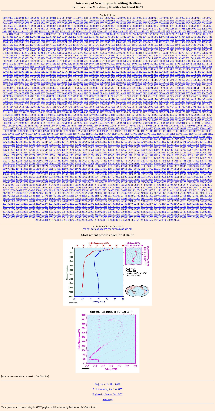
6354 (64, 88)
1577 (80, 42)
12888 (71, 158)
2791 (37, 55)
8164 (128, 112)
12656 (124, 150)
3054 (198, 55)
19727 (39, 179)
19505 (124, 177)
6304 (161, 85)
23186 (183, 212)
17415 (71, 160)
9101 (48, 123)
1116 (25, 31)
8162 (118, 112)
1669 (59, 45)
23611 (71, 217)
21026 (131, 190)
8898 (172, 120)
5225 (102, 71)
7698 (155, 107)
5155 (182, 66)
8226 (161, 115)
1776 (129, 47)
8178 (182, 112)
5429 (129, 80)
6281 (102, 85)
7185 (64, 98)
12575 (183, 144)
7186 (69, 98)
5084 (75, 63)
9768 (203, 125)
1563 (5, 42)
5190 (155, 69)
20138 (143, 182)
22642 (84, 206)
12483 (45, 144)
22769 (39, 209)
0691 (37, 26)
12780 (65, 155)
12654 (111, 150)
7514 (172, 101)
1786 (182, 47)
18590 (65, 168)
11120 (25, 136)
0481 (5, 23)
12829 (6, 158)
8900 (182, 120)
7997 (86, 109)
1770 (118, 47)
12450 (84, 142)
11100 (140, 133)
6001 (209, 80)
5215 (53, 71)
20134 (117, 182)
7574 (75, 104)
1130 (99, 31)
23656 (78, 217)
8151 (102, 112)
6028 (91, 82)
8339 (43, 117)
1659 (43, 45)
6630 (37, 90)
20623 (130, 187)
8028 (123, 109)
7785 (188, 107)
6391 (134, 88)
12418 (170, 139)
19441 (98, 177)
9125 (53, 123)
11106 (179, 133)
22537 (6, 206)
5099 (145, 63)
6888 (64, 93)
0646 (193, 23)
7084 (48, 96)
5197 (193, 69)
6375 (112, 88)
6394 (150, 88)
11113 (6, 136)
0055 (198, 18)
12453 (104, 142)
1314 (5, 36)
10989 (46, 131)
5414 (59, 80)
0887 (75, 28)
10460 (98, 128)
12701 (176, 150)
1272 (133, 34)
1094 (4, 31)
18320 (104, 166)
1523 (155, 39)
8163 (123, 112)
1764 (86, 47)
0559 (48, 23)
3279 (16, 58)
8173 (161, 112)
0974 (112, 28)
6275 (69, 85)
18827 (58, 171)
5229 (123, 71)
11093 (102, 133)
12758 (196, 152)
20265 (39, 185)
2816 (107, 55)
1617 (161, 42)
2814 (96, 55)
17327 (12, 160)
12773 (25, 155)
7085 (54, 96)
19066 (12, 174)
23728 (104, 217)
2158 (107, 50)
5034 (43, 61)
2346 (166, 53)
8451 (204, 117)
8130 (48, 112)
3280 (21, 58)
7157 (198, 96)
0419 (123, 20)
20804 (13, 190)
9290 (118, 123)
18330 (124, 166)
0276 (80, 20)
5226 (107, 71)
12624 (124, 147)
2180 (5, 53)
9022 (209, 120)
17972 (98, 163)
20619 (117, 187)
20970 (98, 190)
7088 (64, 96)
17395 (65, 160)
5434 (139, 80)
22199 (157, 201)
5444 (150, 80)
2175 (193, 50)
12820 (157, 155)
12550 (144, 144)
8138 (59, 112)
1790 (204, 47)
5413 (53, 80)
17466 (117, 160)
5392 (188, 77)
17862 (52, 163)
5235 (155, 71)
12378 (182, 136)
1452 (26, 39)
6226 (37, 85)
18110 (6, 166)
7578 (86, 104)
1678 (102, 45)
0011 (53, 18)
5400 (10, 80)
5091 (113, 63)
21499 (196, 193)
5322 (26, 77)
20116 (97, 182)
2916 (182, 55)
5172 (64, 69)
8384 (102, 117)
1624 (193, 42)
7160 (5, 98)
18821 (45, 171)
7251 (166, 98)
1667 (48, 45)
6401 (172, 88)
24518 (130, 220)
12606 (6, 147)
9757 (155, 125)
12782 (78, 155)
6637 (69, 90)
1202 (80, 34)
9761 (171, 125)
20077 (45, 182)
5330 (69, 77)
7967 (69, 109)
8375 (69, 117)
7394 (75, 101)
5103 (166, 63)
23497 (170, 214)
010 (126, 229)
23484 (150, 214)
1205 (96, 34)
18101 (209, 163)
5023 (193, 58)
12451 (91, 142)
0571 (91, 23)
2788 (21, 55)
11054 (183, 131)
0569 (80, 23)
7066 (198, 93)
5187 (139, 69)
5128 (80, 66)
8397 (145, 117)
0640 (161, 23)
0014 (69, 18)
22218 (183, 201)
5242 (193, 71)
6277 (80, 85)
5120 (37, 66)
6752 (155, 90)
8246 (182, 115)
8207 (91, 115)
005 (105, 229)
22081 (71, 201)
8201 (64, 115)
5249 (21, 74)
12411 (130, 139)
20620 (124, 187)
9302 (155, 123)
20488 (163, 185)
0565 (59, 23)
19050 (196, 171)
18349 (137, 166)
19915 (124, 179)
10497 (176, 128)
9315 (198, 123)
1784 (172, 47)
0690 (32, 26)
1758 (53, 47)
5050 (118, 61)
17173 (150, 158)
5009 (123, 58)
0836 (150, 26)
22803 (71, 209)
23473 (130, 214)
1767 (102, 47)
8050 (139, 109)
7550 (5, 104)
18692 (137, 168)
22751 (6, 209)
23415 (84, 214)
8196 (37, 115)
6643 (102, 90)
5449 (177, 80)
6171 (188, 82)
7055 (188, 93)
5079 (48, 63)
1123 (62, 31)
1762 (75, 47)
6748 (134, 90)
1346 (139, 36)
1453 (32, 39)
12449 (78, 142)
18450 (209, 166)
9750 (133, 125)
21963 (183, 198)
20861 (39, 190)
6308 (182, 85)
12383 (6, 139)
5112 (209, 63)
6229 (53, 85)
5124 (58, 66)
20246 (25, 185)
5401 (16, 80)
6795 (204, 90)
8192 (21, 115)
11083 (50, 133)
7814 (204, 107)
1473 (48, 39)
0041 (172, 18)
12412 (137, 139)
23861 (203, 217)
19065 (6, 174)
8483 (64, 120)
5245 (209, 71)
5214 (48, 71)
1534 (182, 39)
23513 (183, 214)
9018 (204, 120)
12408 (111, 139)
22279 (58, 204)
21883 (91, 198)
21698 (98, 195)
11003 (111, 131)
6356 (75, 88)
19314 (203, 174)
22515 (196, 204)
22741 (196, 206)
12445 (52, 142)
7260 (198, 98)
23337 (25, 214)
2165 (139, 50)
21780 (137, 195)
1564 (10, 42)
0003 (16, 18)
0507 (16, 23)
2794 (48, 55)
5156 (187, 66)
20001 (176, 179)
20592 (78, 187)
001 (88, 229)
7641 (53, 107)
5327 (53, 77)
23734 (111, 217)
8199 (53, 115)
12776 (45, 155)
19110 (71, 174)
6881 (32, 93)
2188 (32, 53)
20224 (6, 185)
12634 (190, 147)
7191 (96, 98)
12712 (6, 152)
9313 (193, 123)
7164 (16, 98)
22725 (170, 206)
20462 (157, 185)
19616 (190, 177)
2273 (86, 53)
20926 (72, 190)
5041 (80, 61)
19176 (124, 174)
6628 (26, 90)
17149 (130, 158)
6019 (43, 82)
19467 (117, 177)
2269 (64, 53)
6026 (80, 82)
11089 (76, 133)
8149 (96, 112)
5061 (166, 61)
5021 (188, 58)
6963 (145, 93)
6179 (198, 82)
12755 (183, 152)
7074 (5, 96)
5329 (64, 77)
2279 (118, 53)
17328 (19, 160)
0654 (16, 26)
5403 (26, 80)
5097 (140, 63)
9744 (123, 125)
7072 (209, 93)
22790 (65, 209)
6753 (161, 90)
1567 (26, 42)
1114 (15, 31)
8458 (209, 117)
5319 (10, 77)
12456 (124, 142)
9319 (209, 123)
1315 (10, 36)
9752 (139, 125)
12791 (130, 155)
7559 (37, 104)
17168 (144, 158)
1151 (131, 31)
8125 (26, 112)
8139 (64, 112)
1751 (16, 47)
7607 (188, 104)
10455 (78, 128)
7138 (134, 96)
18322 (117, 166)
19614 (183, 177)
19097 (58, 174)
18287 (71, 166)
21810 (163, 195)
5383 (145, 77)
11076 (37, 133)
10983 (6, 131)
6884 (48, 93)
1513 (102, 39)
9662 (90, 125)
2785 (5, 55)
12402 (84, 139)
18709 (150, 168)
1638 (37, 45)
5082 (64, 63)
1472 (43, 39)
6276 (75, 85)
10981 (203, 128)
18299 (84, 166)
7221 (145, 98)
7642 (59, 107)
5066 (193, 61)
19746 (52, 179)
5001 (80, 58)
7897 (43, 109)
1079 (166, 28)
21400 (98, 193)
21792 (144, 195)
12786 (104, 155)
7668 (118, 107)
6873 (10, 93)
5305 (155, 74)
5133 (101, 66)
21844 (19, 198)
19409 (78, 177)
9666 (96, 125)
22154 (117, 201)
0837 (155, 26)
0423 (145, 20)
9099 (43, 123)
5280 (69, 74)
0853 (193, 26)
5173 (69, 69)
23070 (104, 212)
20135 (124, 182)
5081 (59, 63)
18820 (39, 171)
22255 (19, 204)
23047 (58, 212)
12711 (209, 150)
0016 (80, 18)
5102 (161, 63)
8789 (129, 120)
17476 (130, 160)
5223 (91, 71)
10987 (33, 131)
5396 (198, 77)
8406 (155, 117)
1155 (152, 31)
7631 (43, 107)
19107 (65, 174)
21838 (6, 198)
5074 (21, 63)
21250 (202, 190)
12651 (91, 150)
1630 (209, 42)
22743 (203, 206)
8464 (10, 120)
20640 (157, 187)
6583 (21, 90)
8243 (177, 115)
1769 (112, 47)
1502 (59, 39)
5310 (182, 74)
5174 (75, 69)
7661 (96, 107)
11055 (189, 131)
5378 (129, 77)
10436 (32, 128)
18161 (25, 166)
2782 (198, 53)
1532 (177, 39)
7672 (129, 107)
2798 (69, 55)
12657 (130, 150)
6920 (112, 93)
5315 (198, 74)
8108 (209, 109)
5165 (26, 69)
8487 (80, 120)
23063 (91, 212)
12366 (110, 136)
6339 (37, 88)
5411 (43, 80)
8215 (134, 115)
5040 (75, 61)
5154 (177, 66)
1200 (69, 34)
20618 (111, 187)
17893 (58, 163)
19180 (130, 174)
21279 (6, 193)
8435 (177, 117)
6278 (86, 85)
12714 (12, 152)
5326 (48, 77)
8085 (188, 109)
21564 (39, 195)
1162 (189, 31)
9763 (182, 125)
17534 (157, 160)
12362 (84, 136)
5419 (86, 80)
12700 (170, 150)
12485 (58, 144)
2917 (188, 55)
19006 (157, 171)
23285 (209, 212)
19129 (91, 174)
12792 (137, 155)
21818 (183, 195)
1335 (86, 36)
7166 (26, 98)
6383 (129, 88)
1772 (123, 47)
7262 (209, 98)
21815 (176, 195)
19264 (170, 174)
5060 (161, 61)
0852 (188, 26)
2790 (32, 55)
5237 (166, 71)
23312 (12, 214)
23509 (176, 214)
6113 (161, 82)
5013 (145, 58)
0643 (177, 23)
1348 (150, 36)
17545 (163, 160)
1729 (193, 45)
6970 (161, 93)
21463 (144, 193)
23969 (104, 220)
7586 (102, 104)
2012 (21, 50)
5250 (26, 74)
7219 (134, 98)
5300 (129, 74)
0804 (53, 26)
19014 (163, 171)
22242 (209, 201)
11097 (121, 133)
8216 (139, 115)
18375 (163, 166)
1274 (144, 34)
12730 (78, 152)
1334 (80, 36)
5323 (32, 77)
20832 (19, 190)
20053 (12, 182)
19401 (71, 177)
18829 (65, 171)
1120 (46, 31)
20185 (189, 182)
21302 (45, 193)
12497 (91, 144)
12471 (183, 142)
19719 (32, 179)
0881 (59, 28)
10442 (52, 128)
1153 (141, 31)
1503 (64, 39)
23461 (124, 214)
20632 (150, 187)
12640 (19, 150)
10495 (170, 128)
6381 (118, 88)
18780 (6, 171)
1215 (101, 34)
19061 (203, 171)
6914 (80, 93)
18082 (183, 163)
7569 (64, 104)
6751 (150, 90)
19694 (12, 179)
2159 (112, 50)
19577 (150, 177)
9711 (107, 125)
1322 (43, 36)
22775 (52, 209)
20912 (52, 190)
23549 (6, 217)
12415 (150, 139)
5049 (112, 61)
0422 (139, 20)
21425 (111, 193)
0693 (48, 26)
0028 (118, 18)
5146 (171, 66)
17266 (183, 158)
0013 (64, 18)
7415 (112, 101)
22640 (78, 206)
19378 (52, 177)
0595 (145, 23)
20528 (203, 185)
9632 (26, 125)
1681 (112, 45)
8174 (166, 112)
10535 (190, 128)
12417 (163, 139)
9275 (107, 123)
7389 (69, 101)
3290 (75, 58)
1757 (48, 47)
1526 (172, 39)
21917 (144, 198)
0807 (64, 26)
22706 (137, 206)
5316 (204, 74)
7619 (26, 107)
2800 (80, 55)
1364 (182, 36)
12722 (32, 152)
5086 (86, 63)
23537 (209, 214)
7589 (112, 104)
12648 (71, 150)
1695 (182, 45)
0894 (96, 28)
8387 (107, 117)
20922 (65, 190)
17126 (117, 158)
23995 (117, 220)
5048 (107, 61)
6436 (182, 88)
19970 (144, 179)
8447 (193, 117)
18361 (143, 166)
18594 (71, 168)
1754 (32, 47)
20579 (58, 187)
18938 (137, 171)
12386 (25, 139)
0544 (43, 23)
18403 (189, 166)
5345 (107, 77)
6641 (91, 90)
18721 (157, 168)
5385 (155, 77)
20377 (137, 185)
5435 (145, 80)
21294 (32, 193)
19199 (144, 174)
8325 (37, 117)
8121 (16, 112)
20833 (26, 190)
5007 (112, 58)
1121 (51, 31)
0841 (172, 26)
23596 (39, 217)
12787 (111, 155)
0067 (53, 20)
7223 (155, 98)
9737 (117, 125)
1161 (184, 31)
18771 (209, 168)
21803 (150, 195)
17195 (163, 158)
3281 (26, 58)
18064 (157, 163)
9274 (102, 123)
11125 (38, 136)
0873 (21, 28)
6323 (204, 85)
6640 (86, 90)
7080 (27, 96)
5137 (123, 66)
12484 (52, 144)
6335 (16, 88)
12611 (38, 147)
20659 (170, 187)
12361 (77, 136)
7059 (193, 93)
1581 (102, 42)
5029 (16, 61)
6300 (139, 85)
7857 (32, 109)
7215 (123, 98)
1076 (150, 28)
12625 (130, 147)
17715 (19, 163)
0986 (129, 28)
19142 (104, 174)
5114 (11, 66)
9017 (198, 120)
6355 (69, 88)
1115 (20, 31)
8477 (43, 120)
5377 (123, 77)
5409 (32, 80)
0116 (69, 20)
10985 (20, 131)
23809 (170, 217)
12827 (203, 155)
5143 (155, 66)
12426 (209, 139)
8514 (123, 120)
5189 (150, 69)
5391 (182, 77)
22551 (12, 206)
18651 (111, 168)
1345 (134, 36)
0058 (5, 20)
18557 (52, 168)
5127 (75, 66)
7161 (10, 98)
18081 (176, 163)
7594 (123, 104)
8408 (161, 117)
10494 (163, 128)
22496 (176, 204)
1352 (172, 36)
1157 (162, 31)
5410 (37, 80)
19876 (111, 179)
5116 (21, 66)
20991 (118, 190)
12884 (52, 158)
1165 (205, 31)
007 (114, 229)
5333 (86, 77)
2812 (86, 55)
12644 (45, 150)
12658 (137, 150)
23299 (6, 214)
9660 (85, 125)
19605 (176, 177)
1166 (210, 31)
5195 (182, 69)
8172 (155, 112)
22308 (78, 204)
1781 (155, 47)
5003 (91, 58)
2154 (86, 50)
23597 (45, 217)
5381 (139, 77)
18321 (111, 166)
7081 (32, 96)
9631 (21, 125)
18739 (176, 168)
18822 (52, 171)
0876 (37, 28)
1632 (10, 45)
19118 (78, 174)
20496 (176, 185)
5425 (118, 80)
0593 (134, 23)
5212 (37, 71)
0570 (86, 23)
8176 (177, 112)
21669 (71, 195)
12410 (124, 139)
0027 (112, 18)
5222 (86, 71)
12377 (176, 136)
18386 (170, 166)
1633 (16, 45)
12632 (176, 147)
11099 (134, 133)
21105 (150, 190)
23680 (84, 217)
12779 (58, 155)
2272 (80, 53)
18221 (45, 166)
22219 (190, 201)
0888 (80, 28)
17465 (111, 160)
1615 (150, 42)
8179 (188, 112)
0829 (112, 26)
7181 (43, 98)
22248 (12, 204)
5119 (32, 66)
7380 (53, 101)
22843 (111, 209)
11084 (56, 133)
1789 (198, 47)
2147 (48, 50)
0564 (53, 23)
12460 (150, 142)
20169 (176, 182)
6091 (97, 82)
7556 (21, 104)
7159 (209, 96)
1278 (166, 34)
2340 (134, 53)
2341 (139, 53)
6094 (113, 82)
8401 (150, 117)
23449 (104, 214)
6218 (209, 82)
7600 (155, 104)
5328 (59, 77)
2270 (69, 53)
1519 (134, 39)
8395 (139, 117)
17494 (137, 160)
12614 (58, 147)
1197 (53, 34)
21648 (52, 195)
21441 (130, 193)
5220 (75, 71)
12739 (104, 152)
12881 (32, 158)
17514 (144, 160)
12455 (117, 142)
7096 (91, 96)
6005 (11, 82)
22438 (117, 204)
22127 (104, 201)
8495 (86, 120)
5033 (37, 61)
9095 (32, 123)
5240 (182, 71)
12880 (25, 158)
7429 (134, 101)
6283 (112, 85)
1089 (188, 28)
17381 (52, 160)
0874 (26, 28)
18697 (144, 168)
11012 (131, 131)
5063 (177, 61)
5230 (129, 71)
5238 (172, 71)
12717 (25, 152)
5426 (123, 80)
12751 (163, 152)
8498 (96, 120)
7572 (69, 104)
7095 (86, 96)
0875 (32, 28)
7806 (198, 107)
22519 (203, 204)
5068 (204, 61)
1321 (37, 36)
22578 (45, 206)
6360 (96, 88)
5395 (193, 77)
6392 (139, 88)
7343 (16, 101)
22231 (196, 201)
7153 (177, 96)
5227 (112, 71)
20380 (144, 185)
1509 (80, 39)
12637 (209, 147)
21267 (209, 190)
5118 (26, 66)
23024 (39, 212)
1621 (177, 42)
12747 (137, 152)
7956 (64, 109)
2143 (26, 50)
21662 (58, 195)
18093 (190, 163)
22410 (111, 204)
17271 (196, 158)
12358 (64, 136)
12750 (157, 152)
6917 (96, 93)
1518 (129, 39)
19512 (130, 177)
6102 (150, 82)
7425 (123, 101)
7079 (21, 96)
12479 (19, 144)
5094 (129, 63)
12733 (84, 152)
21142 (176, 190)
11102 (153, 133)
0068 (59, 20)
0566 (64, 23)
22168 (130, 201)
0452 (155, 20)
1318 (26, 36)
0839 (161, 26)
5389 (172, 77)
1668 (53, 45)
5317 (209, 74)
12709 (203, 150)
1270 (123, 34)
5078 (43, 63)
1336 (91, 36)
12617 (78, 147)
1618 (166, 42)
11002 (105, 131)
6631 (43, 90)
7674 (134, 107)
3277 (5, 58)
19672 (6, 179)
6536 (5, 90)
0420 (129, 20)
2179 (209, 50)
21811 (170, 195)
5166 (32, 69)
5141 (144, 66)
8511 (118, 120)
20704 (203, 187)
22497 (183, 204)
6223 (21, 85)
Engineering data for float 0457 (108, 394)
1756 (43, 47)
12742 (117, 152)
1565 (16, 42)
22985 (25, 212)
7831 (209, 107)
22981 (19, 212)
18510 (32, 168)
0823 (91, 26)
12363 (90, 136)
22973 (12, 212)
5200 (209, 69)
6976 (177, 93)
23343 (32, 214)
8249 (188, 115)
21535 (25, 195)
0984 (123, 28)
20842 (32, 190)
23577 (25, 217)
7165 (21, 98)
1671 (69, 45)
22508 (190, 204)
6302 (150, 85)
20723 (209, 187)
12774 (32, 155)
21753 (124, 195)
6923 (129, 93)
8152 (107, 112)
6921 (118, 93)
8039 (129, 109)
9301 (150, 123)
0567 (69, 23)
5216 (59, 71)
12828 (209, 155)
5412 (48, 80)
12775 (39, 155)
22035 (25, 201)
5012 (139, 58)
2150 (64, 50)
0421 (134, 20)
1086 (172, 28)
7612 (209, 104)
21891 (111, 198)
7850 (26, 109)
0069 (64, 20)
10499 (183, 128)
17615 (203, 160)
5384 (150, 77)
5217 (64, 71)
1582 (107, 42)
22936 (176, 209)
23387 (58, 214)
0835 (145, 26)
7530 (182, 101)
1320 (32, 36)
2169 (161, 50)
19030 (183, 171)
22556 (32, 206)
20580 (65, 187)
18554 (45, 168)
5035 (48, 61)
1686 (139, 45)
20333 (91, 185)
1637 (32, 45)
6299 (134, 85)
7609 (193, 104)
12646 (58, 150)
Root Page (107, 399)
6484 (193, 88)
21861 (45, 198)
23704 (91, 217)
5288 (107, 74)
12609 (25, 147)
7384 (64, 101)
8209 (102, 115)
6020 (48, 82)
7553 (16, 104)
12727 (58, 152)
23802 (157, 217)
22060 (45, 201)
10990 (52, 131)
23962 (98, 220)
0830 (118, 26)
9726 (112, 125)
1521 (145, 39)
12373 (156, 136)
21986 (6, 201)
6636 (64, 90)
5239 (177, 71)
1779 (145, 47)
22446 (130, 204)
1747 (204, 45)
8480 (48, 120)
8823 (150, 120)
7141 (150, 96)
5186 (134, 69)
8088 (198, 109)
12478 (12, 144)
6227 (43, 85)
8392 (123, 117)
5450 (182, 80)
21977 (203, 198)
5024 (198, 58)
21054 (137, 190)
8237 (172, 115)
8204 (75, 115)
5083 (70, 63)
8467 (16, 120)
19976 (150, 179)
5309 (177, 74)
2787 (16, 55)
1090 (193, 28)
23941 (65, 220)
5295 (112, 74)
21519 (6, 195)
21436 (124, 193)
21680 (91, 195)
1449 (10, 39)
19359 (39, 177)
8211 (112, 115)
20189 (196, 182)
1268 (117, 34)
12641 (25, 150)
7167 (32, 98)
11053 (176, 131)
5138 (128, 66)
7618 (21, 107)
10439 (45, 128)
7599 (150, 104)
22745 (209, 206)
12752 (170, 152)
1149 (120, 31)
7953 (59, 109)
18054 (150, 163)
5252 (37, 74)
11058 (202, 131)
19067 (19, 174)
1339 (107, 36)
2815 (102, 55)
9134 (59, 123)
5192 (166, 69)
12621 (104, 147)
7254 (182, 98)
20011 (189, 179)
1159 (173, 31)
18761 (196, 168)
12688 (150, 150)
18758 (190, 168)
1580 (96, 42)
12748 (144, 152)
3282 (32, 58)
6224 (26, 85)
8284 (21, 117)
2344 (155, 53)
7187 (75, 98)
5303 (145, 74)
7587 (107, 104)
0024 (102, 18)
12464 (170, 142)
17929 (78, 163)
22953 (183, 209)
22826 (91, 209)
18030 (130, 163)
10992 (66, 131)
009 (122, 229)
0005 (26, 18)
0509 (26, 23)
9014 (193, 120)
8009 (102, 109)
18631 (98, 168)
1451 (21, 39)
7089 (70, 96)
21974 (196, 198)
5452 (193, 80)
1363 (177, 36)
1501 (53, 39)
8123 (21, 112)
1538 (204, 39)
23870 (39, 220)
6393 (145, 88)
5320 (16, 77)
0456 (177, 20)
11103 (160, 133)
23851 (183, 217)
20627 (137, 187)
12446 (58, 142)
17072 (104, 158)
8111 (5, 112)
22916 (157, 209)
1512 (96, 39)
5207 (10, 71)
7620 (32, 107)
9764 (187, 125)
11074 (30, 133)
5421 (96, 80)
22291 (65, 204)
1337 (96, 36)
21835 (209, 195)
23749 (124, 217)
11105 (172, 133)
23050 (71, 212)
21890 (104, 198)
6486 (204, 88)
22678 (111, 206)
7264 (10, 101)
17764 (32, 163)
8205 (80, 115)
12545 (130, 144)
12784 (91, 155)
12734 (91, 152)
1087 (177, 28)
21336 (58, 193)
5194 (177, 69)
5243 (198, 71)
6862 (209, 90)
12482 (39, 144)
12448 (71, 142)
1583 (112, 42)
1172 (32, 34)
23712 (98, 217)
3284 (43, 58)
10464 (117, 128)
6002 (5, 82)
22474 (150, 204)
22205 (163, 201)
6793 (193, 90)
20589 (71, 187)
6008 (16, 82)
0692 (43, 26)
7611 (204, 104)
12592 (190, 144)
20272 (52, 185)
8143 (75, 112)
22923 (163, 209)
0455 (172, 20)
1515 (112, 39)
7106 (107, 96)
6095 (118, 82)
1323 (48, 36)
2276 (102, 53)
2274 (91, 53)
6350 (48, 88)
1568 (32, 42)
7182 (48, 98)
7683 (145, 107)
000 (84, 229)
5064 (182, 61)
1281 (182, 34)
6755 (172, 90)
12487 (65, 144)
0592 (129, 23)
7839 (10, 109)
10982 (209, 128)
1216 (107, 34)
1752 (21, 47)
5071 (5, 63)
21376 (78, 193)
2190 (43, 53)
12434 (39, 142)
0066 (48, 20)
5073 (16, 63)
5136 (118, 66)
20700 (196, 187)
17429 (91, 160)
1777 (134, 47)
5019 (177, 58)
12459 (144, 142)
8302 (32, 117)
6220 (10, 85)
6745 (118, 90)
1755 (37, 47)
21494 (190, 193)
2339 (129, 53)
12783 (84, 155)
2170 (166, 50)
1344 (129, 36)
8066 (161, 109)
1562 (209, 39)
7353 (37, 101)
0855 (204, 26)
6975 (172, 93)
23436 (98, 214)
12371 (143, 136)
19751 (58, 179)
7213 (112, 98)
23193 (190, 212)
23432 (91, 214)
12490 (71, 144)
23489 (157, 214)
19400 (65, 177)
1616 (155, 42)
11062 (209, 131)
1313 (209, 34)
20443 (150, 185)
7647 (64, 107)
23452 (111, 214)
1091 (198, 28)
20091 (58, 182)
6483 (188, 88)
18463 (12, 168)
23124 (157, 212)
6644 (107, 90)
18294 (78, 166)
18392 (183, 166)
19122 (84, 174)
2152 (75, 50)
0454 (166, 20)
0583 (107, 23)
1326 (59, 36)
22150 (111, 201)
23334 (19, 214)
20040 (203, 179)
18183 (38, 166)
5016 (161, 58)
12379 (189, 136)
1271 (128, 34)
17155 (137, 158)
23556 (12, 217)
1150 (125, 31)
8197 (43, 115)
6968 (155, 93)
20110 (91, 182)
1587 (134, 42)
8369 (53, 117)
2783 (204, 53)
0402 (86, 20)
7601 (161, 104)
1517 (123, 39)
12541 (111, 144)
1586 (129, 42)
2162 (123, 50)
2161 (118, 50)
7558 (32, 104)
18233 (51, 166)
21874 (65, 198)
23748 (117, 217)
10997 (92, 131)
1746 (198, 45)
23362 (45, 214)
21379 (84, 193)
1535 (188, 39)
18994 (150, 171)
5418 (80, 80)
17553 (170, 160)
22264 (32, 204)
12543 (124, 144)
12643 (39, 150)
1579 (91, 42)
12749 (150, 152)
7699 (161, 107)
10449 (71, 128)
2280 (123, 53)
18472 (19, 168)
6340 (43, 88)
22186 (150, 201)
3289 (69, 58)
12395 (52, 139)
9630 (15, 125)
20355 (117, 185)
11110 (198, 133)
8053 (150, 109)
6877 (21, 93)
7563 (43, 104)
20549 (25, 187)
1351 (166, 36)
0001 (5, 18)
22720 (150, 206)
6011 (27, 82)
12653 (104, 150)
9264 (86, 123)
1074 (139, 28)
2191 (48, 53)
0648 (198, 23)
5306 (161, 74)
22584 (52, 206)
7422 (118, 101)
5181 (112, 69)
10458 (91, 128)
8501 (107, 120)
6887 (59, 93)
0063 (32, 20)
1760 (64, 47)
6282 (107, 85)
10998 (98, 131)
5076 (32, 63)
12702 (183, 150)
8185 (5, 115)
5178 (96, 69)
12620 (98, 147)
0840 (166, 26)
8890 (155, 120)
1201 (74, 34)
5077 (37, 63)
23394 (65, 214)
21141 (170, 190)
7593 (118, 104)
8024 (118, 109)
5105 (177, 63)
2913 (166, 55)
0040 (166, 18)
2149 (59, 50)
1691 (161, 45)
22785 (58, 209)
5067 (198, 61)
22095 (84, 201)
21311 (51, 193)
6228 (48, 85)
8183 (204, 112)
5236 (161, 71)
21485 (170, 193)
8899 (177, 120)
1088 (182, 28)
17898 (65, 163)
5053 (134, 61)
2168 (155, 50)
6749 (139, 90)
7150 (161, 96)
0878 (48, 28)
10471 (130, 128)
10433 (12, 128)
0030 (129, 18)
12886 (65, 158)
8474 (32, 120)
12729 (71, 152)
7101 (97, 96)
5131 (91, 66)
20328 (78, 185)
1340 (112, 36)
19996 (170, 179)
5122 (48, 66)
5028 (10, 61)
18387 (176, 166)
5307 (166, 74)
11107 (185, 133)
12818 (144, 155)
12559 (170, 144)
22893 (144, 209)
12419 (176, 139)
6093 (107, 82)
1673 (80, 45)
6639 (80, 90)
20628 (144, 187)
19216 (157, 174)
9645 (47, 125)
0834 (139, 26)
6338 (32, 88)
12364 (97, 136)
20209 (203, 182)
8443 (182, 117)
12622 (111, 147)
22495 (170, 204)
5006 (107, 58)
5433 (134, 80)
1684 (129, 45)
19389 (58, 177)
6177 (193, 82)
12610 (32, 147)
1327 (64, 36)
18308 (97, 166)
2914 (172, 55)
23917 (52, 220)
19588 (157, 177)
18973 (144, 171)
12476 (209, 142)
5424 (112, 80)
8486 (75, 120)
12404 (91, 139)
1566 (21, 42)
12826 (196, 155)
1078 (161, 28)
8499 (102, 120)
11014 (137, 131)
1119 (41, 31)
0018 (86, 18)
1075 (145, 28)
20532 (209, 185)
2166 (145, 50)
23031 (45, 212)
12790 (124, 155)
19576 (144, 177)
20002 (183, 179)
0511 (37, 23)
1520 (139, 39)
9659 (80, 125)
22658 (98, 206)
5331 (75, 77)
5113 (5, 66)
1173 (37, 34)
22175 (137, 201)
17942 (84, 163)
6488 (209, 88)
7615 (16, 107)
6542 (16, 90)
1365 (188, 36)
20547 (19, 187)
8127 (37, 112)
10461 (104, 128)
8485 (69, 120)
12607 (12, 147)
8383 (96, 117)
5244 (204, 71)
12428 (6, 142)
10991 (59, 131)
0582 (102, 23)
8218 (150, 115)
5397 (204, 77)
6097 (129, 82)
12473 (196, 142)
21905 (130, 198)
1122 (57, 31)
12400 (71, 139)
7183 (53, 98)
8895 (161, 120)
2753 (182, 53)
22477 (157, 204)
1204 (90, 34)
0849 (177, 26)
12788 (117, 155)
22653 (91, 206)
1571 (48, 42)
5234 (150, 71)
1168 (11, 34)
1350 (161, 36)
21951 (170, 198)
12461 (157, 142)
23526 (196, 214)
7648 (69, 107)
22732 (183, 206)
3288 (64, 58)
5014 (150, 58)
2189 (37, 53)
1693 (172, 45)
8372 (59, 117)
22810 (84, 209)
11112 (210, 133)
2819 (123, 55)
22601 (58, 206)
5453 (198, 80)
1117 (31, 31)
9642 (42, 125)
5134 (107, 66)
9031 (5, 123)
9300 (145, 123)
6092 (102, 82)
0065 (43, 20)
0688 (21, 26)
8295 (26, 117)
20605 (104, 187)
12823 (176, 155)
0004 (21, 18)
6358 (86, 88)
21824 (190, 195)
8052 (145, 109)
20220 (209, 182)
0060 (16, 20)
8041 (134, 109)
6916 (91, 93)
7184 (59, 98)
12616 (71, 147)
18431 (203, 166)
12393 (45, 139)
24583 (144, 220)
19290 (183, 174)
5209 (21, 71)
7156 (193, 96)
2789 (26, 55)
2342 (145, 53)
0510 (32, 23)
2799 (75, 55)
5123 (53, 66)
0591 (123, 23)
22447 (137, 204)
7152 (171, 96)
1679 (107, 45)
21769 (130, 195)
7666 (112, 107)
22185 (144, 201)
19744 (45, 179)
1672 (75, 45)
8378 (75, 117)
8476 (37, 120)
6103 (156, 82)
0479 (209, 20)
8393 (129, 117)
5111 (204, 63)
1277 (160, 34)
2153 (80, 50)
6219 (5, 85)
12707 (190, 150)
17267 (190, 158)
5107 (188, 63)
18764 (203, 168)
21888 (98, 198)
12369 (130, 136)
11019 (157, 131)
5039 (69, 61)
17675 (6, 163)
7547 (204, 101)
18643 (104, 168)
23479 (137, 214)
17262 (176, 158)
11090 (82, 133)
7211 (102, 98)
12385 (19, 139)
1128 (88, 31)
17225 (170, 158)
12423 (196, 139)
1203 (85, 34)
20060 (32, 182)
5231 (134, 71)
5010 (129, 58)
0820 (75, 26)
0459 (193, 20)
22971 (209, 209)
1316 (16, 36)
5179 (102, 69)
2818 (118, 55)
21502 (209, 193)
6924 (134, 93)
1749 (5, 47)
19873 (98, 179)
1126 (78, 31)
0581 (96, 23)
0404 (91, 20)
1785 (177, 47)
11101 (147, 133)
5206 (5, 71)
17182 (157, 158)
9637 (37, 125)
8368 (48, 117)
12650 (84, 150)
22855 (124, 209)
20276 (58, 185)
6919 (107, 93)
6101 (145, 82)
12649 (78, 150)
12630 (163, 147)
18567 (58, 168)
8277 (5, 117)
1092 (204, 28)
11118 (19, 136)
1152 (136, 31)
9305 (172, 123)
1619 (172, 42)
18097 (196, 163)
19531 (137, 177)
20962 (91, 190)
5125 (64, 66)
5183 (123, 69)
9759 (166, 125)
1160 (178, 31)
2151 (69, 50)
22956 (190, 209)
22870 (130, 209)
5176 (86, 69)
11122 (32, 136)
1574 (64, 42)
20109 (85, 182)
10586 (196, 128)
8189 (16, 115)
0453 (161, 20)
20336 (98, 185)
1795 (10, 50)
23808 (163, 217)
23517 (190, 214)
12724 (45, 152)
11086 (69, 133)
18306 (91, 166)
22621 (71, 206)
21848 (32, 198)
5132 (96, 66)
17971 (91, 163)
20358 (124, 185)
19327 (6, 177)
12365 (103, 136)
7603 (166, 104)
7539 (188, 101)
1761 (69, 47)
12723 (39, 152)
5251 (32, 74)
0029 (123, 18)
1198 (58, 34)
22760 (32, 209)
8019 (112, 109)
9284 (112, 123)
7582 (91, 104)
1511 (91, 39)
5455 (204, 80)
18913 (117, 171)
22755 (19, 209)
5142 (150, 66)
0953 (107, 28)
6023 (64, 82)
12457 (130, 142)
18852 (78, 171)
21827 (196, 195)
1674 (86, 45)
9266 (96, 123)
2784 (209, 53)
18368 (150, 166)
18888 (111, 171)
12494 (78, 144)
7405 (96, 101)
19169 (117, 174)
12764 (203, 152)
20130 (104, 182)
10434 (19, 128)
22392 (98, 204)
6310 (193, 85)
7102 (102, 96)
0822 (86, 26)
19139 (98, 174)
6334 (10, 88)
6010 (21, 82)
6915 (86, 93)
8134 (53, 112)
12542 (117, 144)
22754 (12, 209)
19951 (130, 179)
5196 (188, 69)
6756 (177, 90)
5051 (123, 61)
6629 (32, 90)
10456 (84, 128)
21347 (65, 193)
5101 (156, 63)
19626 (196, 177)
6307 (177, 85)
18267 (65, 166)
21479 (163, 193)
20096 (65, 182)
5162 (10, 69)
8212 (118, 115)
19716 (25, 179)
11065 (11, 133)
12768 (6, 155)
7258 (193, 98)
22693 (124, 206)
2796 (59, 55)
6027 (86, 82)
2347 (172, 53)
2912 (161, 55)
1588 (139, 42)
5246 (5, 74)
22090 (78, 201)
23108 (150, 212)
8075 (172, 109)
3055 (204, 55)
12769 (12, 155)
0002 (10, 18)
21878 (71, 198)
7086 (59, 96)
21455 (137, 193)
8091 (204, 109)
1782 (161, 47)
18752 (183, 168)
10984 (13, 131)
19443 (104, 177)
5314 (193, 74)
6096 (123, 82)
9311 (182, 123)
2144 (32, 50)
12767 (209, 152)
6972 (166, 93)
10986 (26, 131)
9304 (166, 123)
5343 (102, 77)
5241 (188, 71)
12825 (190, 155)
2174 (188, 50)
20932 (78, 190)
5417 (75, 80)
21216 (196, 190)
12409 (117, 139)
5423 (107, 80)
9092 (21, 123)
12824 (183, 155)
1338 (102, 36)
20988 (111, 190)
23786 (150, 217)
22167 (124, 201)
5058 (155, 61)
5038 (64, 61)
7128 (128, 96)
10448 (65, 128)
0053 (188, 18)
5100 (150, 63)
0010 (48, 18)
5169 (48, 69)
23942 (71, 220)
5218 (69, 71)
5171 (59, 69)
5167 (37, 69)
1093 (209, 28)
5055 (139, 61)
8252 (193, 115)
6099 (140, 82)
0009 (43, 18)
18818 (32, 171)
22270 (39, 204)
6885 (53, 93)
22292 (71, 204)
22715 (144, 206)
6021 (54, 82)
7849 (21, 109)
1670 (64, 45)
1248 (112, 34)
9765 (193, 125)
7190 (91, 98)
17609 (196, 160)
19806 (71, 179)
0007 (37, 18)
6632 (48, 90)
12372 (149, 136)
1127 (83, 31)
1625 (198, 42)
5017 (166, 58)
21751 (117, 195)
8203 (69, 115)
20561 (32, 187)
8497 (91, 120)
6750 (145, 90)
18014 (117, 163)
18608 (84, 168)
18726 (163, 168)
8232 (166, 115)
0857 (5, 28)
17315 (6, 160)
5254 (43, 74)
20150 (163, 182)
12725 (52, 152)
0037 (161, 18)
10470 (124, 128)
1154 (147, 31)
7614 (10, 107)
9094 (26, 123)
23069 (98, 212)
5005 (102, 58)
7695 (150, 107)
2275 (96, 53)
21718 (104, 195)
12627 (144, 147)
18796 (19, 171)
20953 (85, 190)
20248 (32, 185)
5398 (209, 77)
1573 (59, 42)
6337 (26, 88)
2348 (177, 53)
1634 (21, 45)
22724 (163, 206)
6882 (37, 93)
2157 (102, 50)
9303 (161, 123)
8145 (85, 112)
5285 (96, 74)
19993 (163, 179)
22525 (209, 204)
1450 (16, 39)
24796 (163, 220)
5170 (53, 69)
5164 (21, 69)
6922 (123, 93)
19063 (209, 171)
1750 (10, 47)
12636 (203, 147)
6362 (107, 88)
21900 (117, 198)
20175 (183, 182)
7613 (5, 107)
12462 (163, 142)
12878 (12, 158)
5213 (43, 71)
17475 (124, 160)
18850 (71, 171)
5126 (69, 66)
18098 (203, 163)
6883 (43, 93)
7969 (75, 109)
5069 (209, 61)
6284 (118, 85)
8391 (118, 117)
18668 (124, 168)
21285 (12, 193)
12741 (111, 152)
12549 (137, 144)
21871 (58, 198)
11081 (43, 133)
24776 (157, 220)
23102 (144, 212)
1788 (193, 47)
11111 (204, 133)
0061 (21, 20)
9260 (80, 123)
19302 (196, 174)
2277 (107, 53)
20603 (98, 187)
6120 (182, 82)
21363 (71, 193)
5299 (123, 74)
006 (109, 229)
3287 (59, 58)
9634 (31, 125)
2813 (91, 55)
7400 (86, 101)
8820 (145, 120)
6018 (37, 82)
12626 (137, 147)
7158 (204, 96)
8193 (26, 115)
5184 (129, 69)
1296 (198, 34)
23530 (203, 214)
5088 (97, 63)
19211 (150, 174)
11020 (163, 131)
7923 (48, 109)
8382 (91, 117)
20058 (26, 182)
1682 (118, 45)
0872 (16, 28)
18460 (6, 168)
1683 (123, 45)
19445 (111, 177)
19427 (91, 177)
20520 (183, 185)
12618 (84, 147)
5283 (86, 74)
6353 (59, 88)
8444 (188, 117)
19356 (32, 177)
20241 (19, 185)
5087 (91, 63)
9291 (123, 123)
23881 (45, 220)
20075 (39, 182)
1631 (5, 45)
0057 (209, 18)
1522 (150, 39)
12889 (78, 158)
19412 (84, 177)
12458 (137, 142)
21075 (144, 190)
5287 (102, 74)
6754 (166, 90)
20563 (39, 187)
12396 (58, 139)
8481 (53, 120)
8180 (193, 112)
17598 (190, 160)
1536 (193, 39)
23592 (32, 217)
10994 (72, 131)
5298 (118, 74)
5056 (145, 61)
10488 (150, 128)
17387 (58, 160)
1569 (37, 42)
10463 (111, 128)
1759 (59, 47)
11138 (44, 136)
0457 (182, 20)
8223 (155, 115)
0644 (182, 23)
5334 (91, 77)
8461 (5, 120)
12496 (84, 144)
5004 (96, 58)
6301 (145, 85)
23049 (65, 212)
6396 (155, 88)
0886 (69, 28)
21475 (157, 193)
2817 (112, 55)
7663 (102, 107)
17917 (71, 163)
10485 (144, 128)
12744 (124, 152)
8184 (209, 112)
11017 (144, 131)
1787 (188, 47)
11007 (118, 131)
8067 (166, 109)
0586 (112, 23)
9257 (75, 123)
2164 (134, 50)
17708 (12, 163)
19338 (12, 177)
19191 (137, 174)
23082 (124, 212)
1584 (118, 42)
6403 (177, 88)
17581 (183, 160)
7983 (80, 109)
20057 (19, 182)
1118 (36, 31)
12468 (176, 142)
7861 (37, 109)
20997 (124, 190)
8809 (139, 120)
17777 (39, 163)
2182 (16, 53)
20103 (72, 182)
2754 (188, 53)
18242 (58, 166)
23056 (84, 212)
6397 (161, 88)
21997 (19, 201)
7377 (43, 101)
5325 (43, 77)
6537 (10, 90)
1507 (75, 39)
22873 (137, 209)
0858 (10, 28)
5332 (80, 77)
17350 (39, 160)
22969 (203, 209)
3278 (10, 58)
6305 (166, 85)
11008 (124, 131)
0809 (69, 26)
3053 (193, 55)
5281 (75, 74)
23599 (52, 217)
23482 (144, 214)
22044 (32, 201)
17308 (209, 158)
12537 (98, 144)
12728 (65, 152)
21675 (84, 195)
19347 (25, 177)
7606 (182, 104)
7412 (107, 101)
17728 (25, 163)
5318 (5, 77)
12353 (57, 136)
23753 (130, 217)
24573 (137, 220)
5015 (155, 58)
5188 (145, 69)
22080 (65, 201)
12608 (19, 147)
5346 (112, 77)
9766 (198, 125)
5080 (54, 63)
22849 (117, 209)
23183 (176, 212)
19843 (84, 179)
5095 (134, 63)
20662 (176, 187)
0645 (188, 23)
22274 (45, 204)
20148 (157, 182)
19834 (78, 179)
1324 (53, 36)
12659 (144, 150)
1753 (26, 47)
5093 (123, 63)
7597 (139, 104)
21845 (25, 198)
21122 (163, 190)
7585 (96, 104)
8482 (59, 120)
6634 (59, 90)
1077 (155, 28)
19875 (104, 179)
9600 (4, 125)
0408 (112, 20)
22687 (117, 206)
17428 (84, 160)
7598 (145, 104)
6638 (75, 90)
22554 (19, 206)
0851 (182, 26)
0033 (145, 18)
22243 (6, 204)
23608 (58, 217)
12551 (150, 144)
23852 (190, 217)
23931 (58, 220)
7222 (150, 98)
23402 (71, 214)
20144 (150, 182)
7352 (32, 101)
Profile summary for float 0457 (107, 389)
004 (101, 229)
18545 (39, 168)
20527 (196, 185)
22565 (39, 206)
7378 (48, 101)
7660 (91, 107)
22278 (52, 204)
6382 (123, 88)
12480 (25, 144)
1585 (123, 42)
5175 (80, 69)
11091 (89, 133)
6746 (123, 90)
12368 (123, 136)
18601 (78, 168)
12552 (157, 144)
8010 (107, 109)
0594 (139, 23)
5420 (91, 80)
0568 (75, 23)
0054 (193, 18)
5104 (172, 63)
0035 (155, 18)
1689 (155, 45)
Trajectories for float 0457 (107, 384)
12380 (195, 136)
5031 (26, 61)
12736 (98, 152)
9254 (64, 123)
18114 (12, 166)
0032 (139, 18)
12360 (71, 136)
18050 (144, 163)
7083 (43, 96)
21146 (183, 190)
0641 (166, 23)
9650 (58, 125)
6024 (70, 82)
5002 (86, 58)
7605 (177, 104)
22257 (25, 204)
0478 (204, 20)
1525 (166, 39)
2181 (10, 53)
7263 (5, 101)
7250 (161, 98)
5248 (16, 74)
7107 (113, 96)
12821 (163, 155)
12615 (65, 147)
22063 (52, 201)
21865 (52, 198)
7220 (139, 98)
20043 (209, 179)
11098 (127, 133)
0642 (172, 23)
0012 (59, 18)
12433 (32, 142)
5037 (59, 61)
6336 (21, 88)
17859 (45, 163)
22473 (144, 204)
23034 (52, 212)
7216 (129, 98)
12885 (58, 158)
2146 (43, 50)
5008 (118, 58)
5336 (96, 77)
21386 (91, 193)
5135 (112, 66)
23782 (144, 217)
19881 (117, 179)
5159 (204, 66)
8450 (198, 117)
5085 (80, 63)
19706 (19, 179)
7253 (177, 98)
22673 (104, 206)
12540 (104, 144)
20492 (170, 185)
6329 (5, 88)
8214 (129, 115)
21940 (163, 198)
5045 (91, 61)
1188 (48, 34)
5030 (21, 61)
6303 (155, 85)
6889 (69, 93)
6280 (96, 85)
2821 (134, 55)
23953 (91, 220)
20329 (84, 185)
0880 (53, 28)
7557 (26, 104)
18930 (130, 171)
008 (118, 229)
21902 (124, 198)
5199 (204, 69)
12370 (136, 136)
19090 (52, 174)
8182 (198, 112)
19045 (190, 171)
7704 (172, 107)
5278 (59, 74)
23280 (203, 212)
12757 (190, 152)
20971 (105, 190)
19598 (163, 177)
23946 (84, 220)
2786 (10, 55)
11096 (115, 133)
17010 (91, 158)
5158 (198, 66)
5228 (118, 71)
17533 (150, 160)
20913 (59, 190)
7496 (166, 101)
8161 (112, 112)
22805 (78, 209)
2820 (129, 55)
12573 (176, 144)
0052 (182, 18)
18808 (25, 171)
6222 (16, 85)
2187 (26, 53)
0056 (204, 18)
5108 (193, 63)
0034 (150, 18)
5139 (134, 66)
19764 (65, 179)
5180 (107, 69)
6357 (80, 88)
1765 (91, 47)
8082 (182, 109)
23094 (130, 212)
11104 (166, 133)
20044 (6, 182)
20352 (111, 185)
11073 (24, 133)
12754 (176, 152)
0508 (21, 23)
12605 (209, 144)
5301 (134, 74)
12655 (117, 150)
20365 (130, 185)
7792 (193, 107)
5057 (150, 61)
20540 (12, 187)
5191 (161, 69)
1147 (110, 31)
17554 (176, 160)
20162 (170, 182)
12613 (52, 147)
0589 (118, 23)
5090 (107, 63)
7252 (172, 98)
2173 (182, 50)
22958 (196, 209)
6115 (166, 82)
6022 (59, 82)
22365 (84, 204)
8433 (172, 117)
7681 (139, 107)
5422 (102, 80)
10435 (25, 128)
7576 (80, 104)
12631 (170, 147)
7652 (80, 107)
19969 (137, 179)
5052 (129, 61)
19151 (111, 174)
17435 (98, 160)
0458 (188, 20)
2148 (53, 50)
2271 (75, 53)
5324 (37, 77)
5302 (139, 74)
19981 (157, 179)
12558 (163, 144)
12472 (190, 142)
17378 (45, 160)
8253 (198, 115)
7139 (139, 96)
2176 (198, 50)
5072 (11, 63)
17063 (98, 158)
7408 (102, 101)
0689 (26, 26)
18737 (170, 168)
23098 (137, 212)
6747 (129, 90)
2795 (53, 55)
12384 (12, 139)
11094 (108, 133)
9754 (144, 125)
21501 (203, 193)
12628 (150, 147)
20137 (137, 182)
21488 (176, 193)
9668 (101, 125)
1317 (21, 36)
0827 (102, 26)
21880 (84, 198)
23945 (78, 220)
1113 (10, 31)
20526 (190, 185)
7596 (134, 104)
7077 (11, 96)
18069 (170, 163)
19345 (19, 177)
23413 (78, 214)
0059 (10, 20)
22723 (157, 206)
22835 (104, 209)
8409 (166, 117)
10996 (85, 131)
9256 (69, 123)
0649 (204, 23)
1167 (6, 34)
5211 (32, 71)
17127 (124, 158)
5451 (188, 80)
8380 (80, 117)
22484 (163, 204)
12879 (19, 158)
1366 (193, 36)
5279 (64, 74)
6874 (16, 93)
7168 (37, 98)
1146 (104, 31)
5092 (118, 63)
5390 (177, 77)
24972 (176, 220)
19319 (209, 174)
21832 (203, 195)
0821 (80, 26)
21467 (150, 193)
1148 (115, 31)
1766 (96, 47)
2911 (155, 55)
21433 (117, 193)
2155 (91, 50)
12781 (71, 155)
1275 (150, 34)
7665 (107, 107)
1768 (107, 47)
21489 (183, 193)
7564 (48, 104)
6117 (172, 82)
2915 (177, 55)
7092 (80, 96)
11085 (63, 133)
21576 (45, 195)
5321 (21, 77)
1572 (53, 42)
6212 (204, 82)
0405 (96, 20)
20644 (163, 187)
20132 (111, 182)
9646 (53, 125)
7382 (59, 101)
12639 (12, 150)
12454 (111, 142)
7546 (198, 101)
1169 (16, 34)
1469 (37, 39)
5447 (166, 80)
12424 (203, 139)
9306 (177, 123)
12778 (52, 155)
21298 (39, 193)
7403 (91, 101)
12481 (32, 144)
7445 (139, 101)
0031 (134, 18)
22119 (97, 201)
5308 (172, 74)
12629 (157, 147)
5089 (102, 63)
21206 (189, 190)
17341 (32, 160)
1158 (168, 31)
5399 (5, 80)
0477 (198, 20)
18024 (124, 163)
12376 (169, 136)
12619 (91, 147)
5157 (193, 66)
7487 (161, 101)
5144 (161, 66)
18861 (84, 171)
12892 (84, 158)
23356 (39, 214)
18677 (130, 168)
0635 (155, 23)
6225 (32, 85)
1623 (188, 42)
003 (97, 229)
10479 (137, 128)
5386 (161, 77)
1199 (64, 34)
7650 (75, 107)
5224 (96, 71)
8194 (32, 115)
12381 (202, 136)
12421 (190, 139)
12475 (203, 142)
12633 (183, 147)
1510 (86, 39)
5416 (69, 80)
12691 (157, 150)
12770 (19, 155)
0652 (10, 26)
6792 (188, 90)
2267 (53, 53)
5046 (96, 61)
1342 (123, 36)
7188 (80, 98)
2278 (112, 53)
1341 (118, 36)
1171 (27, 34)
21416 (104, 193)
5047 (102, 61)
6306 (172, 85)
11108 (192, 133)
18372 (157, 166)
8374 (64, 117)
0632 (150, 23)
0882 (64, 28)
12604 (203, 144)
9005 (188, 120)
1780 (150, 47)
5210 (26, 71)
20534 (6, 187)
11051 (170, 131)
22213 (176, 201)
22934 (170, 209)
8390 (112, 117)
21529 (19, 195)
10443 (58, 128)
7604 (172, 104)
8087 (193, 109)
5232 (139, 71)
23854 (196, 217)
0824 (96, 26)
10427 (210, 125)
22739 (190, 206)
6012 (32, 82)
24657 (150, 220)
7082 (37, 96)
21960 (176, 198)
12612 (45, 147)
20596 (84, 187)
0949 (102, 28)
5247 (10, 74)
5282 (80, 74)
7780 (182, 107)
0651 (5, 26)
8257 (209, 115)
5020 (182, 58)
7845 (16, 109)
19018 (176, 171)
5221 (80, 71)
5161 (5, 69)
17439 (104, 160)
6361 (102, 88)
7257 (188, 98)
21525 (12, 195)
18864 (98, 171)
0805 (59, 26)
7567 (53, 104)
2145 (37, 50)
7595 (129, 104)
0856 (209, 26)
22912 (150, 209)
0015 (75, 18)
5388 (166, 77)
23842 (176, 217)
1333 (75, 36)
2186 (21, 53)
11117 (12, 136)
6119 (177, 82)
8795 (134, 120)
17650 (209, 160)
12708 (196, 150)
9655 (69, 125)
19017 (170, 171)
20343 (104, 185)
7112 (118, 96)
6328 (209, 85)
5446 (161, 80)
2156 (96, 50)
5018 (172, 58)
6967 (150, 93)
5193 (172, 69)
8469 (21, 120)
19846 (91, 179)
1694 (177, 45)
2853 (139, 55)
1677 (96, 45)
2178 (204, 50)
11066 (17, 133)
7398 (80, 101)
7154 (182, 96)
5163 (16, 69)
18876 (104, 171)
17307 (203, 158)
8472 (26, 120)
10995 (79, 131)
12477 (6, 144)
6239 (59, 85)
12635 (196, 147)
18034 (137, 163)
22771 (45, 209)
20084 (52, 182)
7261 (204, 98)
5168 (43, 69)
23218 (196, 212)
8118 (10, 112)
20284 (65, 185)
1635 (26, 45)
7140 (145, 96)
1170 (21, 34)
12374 (163, 136)
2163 (129, 50)
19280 (176, 174)
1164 (199, 31)
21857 (39, 198)
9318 (204, 123)
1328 (69, 36)
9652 (64, 125)
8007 (96, 109)
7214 (118, 98)
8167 (145, 112)
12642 (32, 150)
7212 (107, 98)
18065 (163, 163)
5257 (53, 74)
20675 (183, 187)
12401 (78, 139)
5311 (188, 74)
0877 (43, 28)
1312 (203, 34)
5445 (155, 80)
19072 (26, 174)
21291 (25, 193)
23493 (163, 214)
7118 (123, 96)
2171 (172, 50)
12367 (117, 136)
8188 (10, 115)
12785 (98, 155)
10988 (39, 131)
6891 (75, 93)
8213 (123, 115)
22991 (32, 212)
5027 (5, 61)
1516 (118, 39)
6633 (53, 90)
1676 (91, 45)
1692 (166, 45)
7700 (166, 107)
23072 (111, 212)
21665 (65, 195)
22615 (65, 206)
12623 (117, 147)
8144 (80, 112)
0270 (75, 20)
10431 (6, 128)
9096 (37, 123)
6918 (102, 93)
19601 (170, 177)
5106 (183, 63)
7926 (53, 109)
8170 (150, 112)
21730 (111, 195)
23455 (117, 214)
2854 (145, 55)
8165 (134, 112)
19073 (32, 174)
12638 (6, 150)
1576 (75, 42)
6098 (134, 82)
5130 (85, 66)
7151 (166, 96)
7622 (37, 107)
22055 (39, 201)
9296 (139, 123)
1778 (139, 47)
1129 (94, 31)
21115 (157, 190)
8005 (91, 109)
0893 (91, 28)
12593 (196, 144)
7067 (204, 93)
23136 (163, 212)
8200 (59, 115)
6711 (112, 90)
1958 (16, 50)
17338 (25, 160)
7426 (129, 101)
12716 (19, 152)
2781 (193, 53)
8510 (112, 120)
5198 (198, 69)
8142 (69, 112)
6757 (182, 90)
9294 (134, 123)
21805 (157, 195)
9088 (10, 123)
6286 (129, 85)
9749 (128, 125)
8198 (48, 115)
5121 (42, 66)
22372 (91, 204)
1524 (161, 39)
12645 (52, 150)
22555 (25, 206)
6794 (198, 90)
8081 (177, 109)
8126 (32, 112)
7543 (193, 101)
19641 (203, 177)
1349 (155, 36)
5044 (86, 61)
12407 (104, 139)
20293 (71, 185)
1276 (155, 34)
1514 (107, 39)
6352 (53, 88)
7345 (21, 101)
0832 (129, 26)
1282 (187, 34)
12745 (130, 152)
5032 (32, 61)
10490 (157, 128)
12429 (12, 142)
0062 (26, 20)
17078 (111, 158)
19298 (189, 174)
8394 (134, 117)
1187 (42, 34)
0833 (134, 26)
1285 (193, 34)
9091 (16, 123)
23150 (170, 212)
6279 (91, 85)
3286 (53, 58)
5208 (16, 71)
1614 (145, 42)
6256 (64, 85)
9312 (188, 123)
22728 (176, 206)
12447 (65, 142)
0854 (198, 26)
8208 (96, 115)
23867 (209, 217)
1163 (194, 31)
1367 (198, 36)
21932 (150, 198)
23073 (117, 212)
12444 (45, 142)
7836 (5, 109)
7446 (145, 101)
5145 (166, 66)
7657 (86, 107)
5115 (16, 66)
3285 (48, 58)
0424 (150, 20)
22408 (104, 204)
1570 (43, 42)
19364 (45, 177)
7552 (10, 104)
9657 (74, 125)
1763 (80, 47)
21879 (78, 198)
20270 (45, 185)
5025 (204, 58)
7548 (209, 101)
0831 (123, 26)
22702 (130, 206)
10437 (39, 128)
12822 (170, 155)
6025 (75, 82)
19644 (209, 177)
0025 (107, 18)
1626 (204, 42)
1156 (157, 31)
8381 (86, 117)
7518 (177, 101)
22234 (203, 201)
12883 (45, 158)
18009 (104, 163)
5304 (150, 74)
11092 (95, 133)
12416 (157, 139)
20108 (78, 182)
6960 (139, 93)
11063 (4, 133)
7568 (59, 104)
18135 (19, 166)
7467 (155, 101)
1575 (69, 42)
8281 (16, 117)
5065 (188, 61)
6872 (5, 93)
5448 (172, 80)
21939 (157, 198)
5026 (209, 58)
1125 (72, 31)
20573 (52, 187)
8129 (42, 112)
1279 (171, 34)
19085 (45, 174)
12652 (98, 150)
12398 (65, 139)
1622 (182, 42)
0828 (107, 26)
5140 (139, 66)
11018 (150, 131)
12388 (32, 139)
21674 (78, 195)
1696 (188, 45)
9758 (160, 125)
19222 (163, 174)
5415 (64, 80)
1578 (86, 42)
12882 (39, 158)
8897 (166, 120)
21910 (137, 198)
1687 (145, 45)
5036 (53, 61)
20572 (45, 187)
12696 (163, 150)
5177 (91, 69)
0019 (91, 18)
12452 (98, 142)
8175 (171, 112)
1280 (176, 34)
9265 (91, 123)
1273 (139, 34)
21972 (190, 198)
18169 (32, 166)
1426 (204, 36)
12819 (150, 155)
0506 (10, 23)
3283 (37, 58)
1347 (145, 36)
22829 (98, 209)
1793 (5, 50)
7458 (150, 101)
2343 (150, 53)
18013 (111, 163)
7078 (16, 96)
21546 (32, 195)
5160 (209, 66)
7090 (75, 96)
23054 (78, 212)
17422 (78, 160)
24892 (170, 220)
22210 (170, 201)
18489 (25, 168)
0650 (209, 23)
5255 (48, 74)
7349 (26, 101)
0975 (118, 28)
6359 (91, 88)
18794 (12, 171)
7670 (123, 107)
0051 (177, 18)
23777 (137, 217)
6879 (26, 93)
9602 (10, 125)
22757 (25, 209)
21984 (209, 198)
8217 (145, 115)
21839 (12, 198)
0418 (118, 20)
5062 (172, 61)
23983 (111, 220)
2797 (64, 55)
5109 (199, 63)
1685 (134, 45)
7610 (198, 104)
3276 (209, 55)
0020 (96, 18)
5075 (27, 63)
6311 (198, 85)
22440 (124, 204)
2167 (150, 50)
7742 (177, 107)
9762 (176, 125)
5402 (21, 80)
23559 (19, 217)
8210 (107, 115)
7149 (155, 96)
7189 (86, 98)
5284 (91, 74)
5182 (118, 69)
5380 (134, 77)
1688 (150, 45)
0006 (32, 18)
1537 (198, 39)
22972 (6, 212)
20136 (130, 182)
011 (130, 229)
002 (93, 229)
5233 (145, 71)
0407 (107, 20)
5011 (134, 58)
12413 (144, 139)
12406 (98, 139)
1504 (69, 39)
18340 (130, 166)
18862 (91, 171)
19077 (39, 174)
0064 (37, 20)
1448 (5, 39)
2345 (161, 53)
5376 (118, 77)
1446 (209, 36)
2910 (150, 55)
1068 (134, 28)
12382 (209, 136)
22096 (91, 201)
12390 (39, 139)
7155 (188, 96)
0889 (86, 28)
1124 (67, 31)
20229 (12, 185)
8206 (86, 115)
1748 (209, 45)
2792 (43, 55)
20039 (196, 179)
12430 (19, 142)
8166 (139, 112)
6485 (198, 88)
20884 (45, 190)
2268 (59, 53)
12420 (183, 139)
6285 (123, 85)
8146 (91, 112)
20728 (6, 190)
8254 (204, 115)
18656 (117, 168)
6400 (166, 88)
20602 (91, 187)
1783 (166, 47)
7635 (48, 107)
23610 (65, 217)
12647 (65, 150)
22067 (58, 201)
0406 (102, 20)
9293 (129, 123)
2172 (177, 50)
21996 (12, 201)
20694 (190, 187)
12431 (25, 142)
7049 (182, 93)
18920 (124, 171)
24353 (124, 220)
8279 (10, 117)
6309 (188, 85)
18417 (196, 166)
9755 (150, 125)
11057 (196, 131)
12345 (51, 136)
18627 (91, 168)
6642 (96, 90)
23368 (52, 214)
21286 (19, 193)
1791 (209, 47)
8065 (155, 109)
